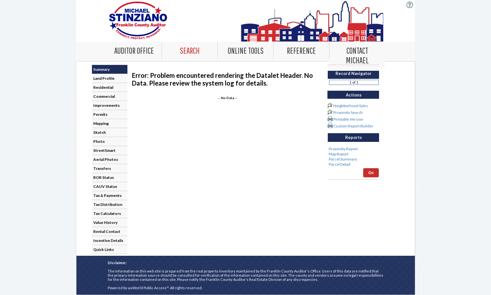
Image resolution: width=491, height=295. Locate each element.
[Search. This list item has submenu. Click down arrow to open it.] (189, 50)
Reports (353, 137)
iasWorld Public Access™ (148, 288)
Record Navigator (354, 73)
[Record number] (354, 82)
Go (371, 173)
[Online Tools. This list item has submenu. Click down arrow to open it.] (245, 50)
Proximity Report (353, 149)
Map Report (353, 154)
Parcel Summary (353, 159)
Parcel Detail (353, 164)
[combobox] (190, 50)
